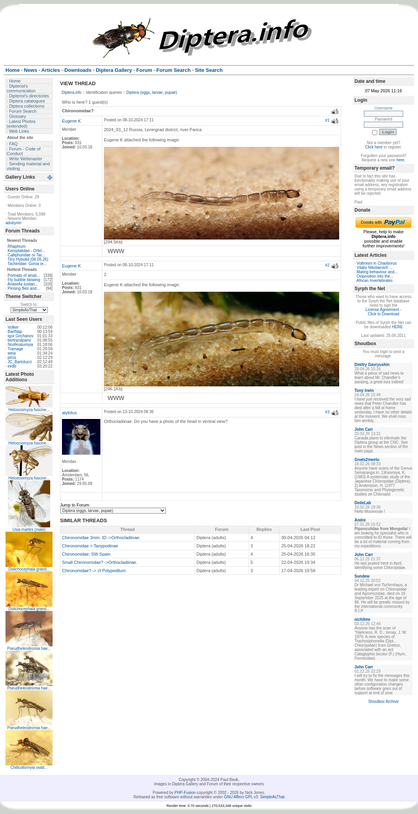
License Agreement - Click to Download (383, 311)
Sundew (361, 576)
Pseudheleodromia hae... (29, 648)
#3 (327, 412)
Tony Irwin (364, 390)
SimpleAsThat (272, 797)
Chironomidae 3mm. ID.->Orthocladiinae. (101, 537)
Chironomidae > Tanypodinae (90, 545)
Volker (13, 327)
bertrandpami (19, 340)
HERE (397, 327)
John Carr (363, 429)
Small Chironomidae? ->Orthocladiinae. (99, 562)
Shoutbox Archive (383, 701)
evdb (12, 366)
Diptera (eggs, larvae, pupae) (151, 92)
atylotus (69, 412)
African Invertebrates (374, 280)
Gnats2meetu (366, 459)
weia (12, 353)
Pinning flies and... (24, 288)
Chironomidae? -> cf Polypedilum (93, 570)
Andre (360, 520)
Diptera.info (72, 92)
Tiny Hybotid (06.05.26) (27, 259)
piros (12, 357)
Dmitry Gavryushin (371, 364)
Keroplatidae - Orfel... (26, 251)
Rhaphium (17, 246)
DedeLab (362, 503)
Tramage (15, 349)
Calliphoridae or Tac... (27, 255)
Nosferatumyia (20, 344)
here (400, 160)
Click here (373, 147)
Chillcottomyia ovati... (29, 767)
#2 (327, 265)
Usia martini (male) (29, 529)
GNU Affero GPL (238, 797)
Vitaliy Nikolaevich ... (375, 267)
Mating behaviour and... (377, 272)
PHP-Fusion (185, 792)
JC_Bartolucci (20, 362)
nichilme (362, 619)
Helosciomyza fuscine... (28, 410)
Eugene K (71, 121)
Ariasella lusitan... (22, 284)
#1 (327, 120)
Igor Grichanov (21, 336)
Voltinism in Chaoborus (377, 263)
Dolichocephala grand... (28, 569)
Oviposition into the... (375, 276)
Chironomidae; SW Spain (86, 554)
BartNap (15, 331)
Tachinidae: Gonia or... (27, 264)
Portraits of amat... (24, 275)
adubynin (13, 223)
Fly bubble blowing (24, 280)
